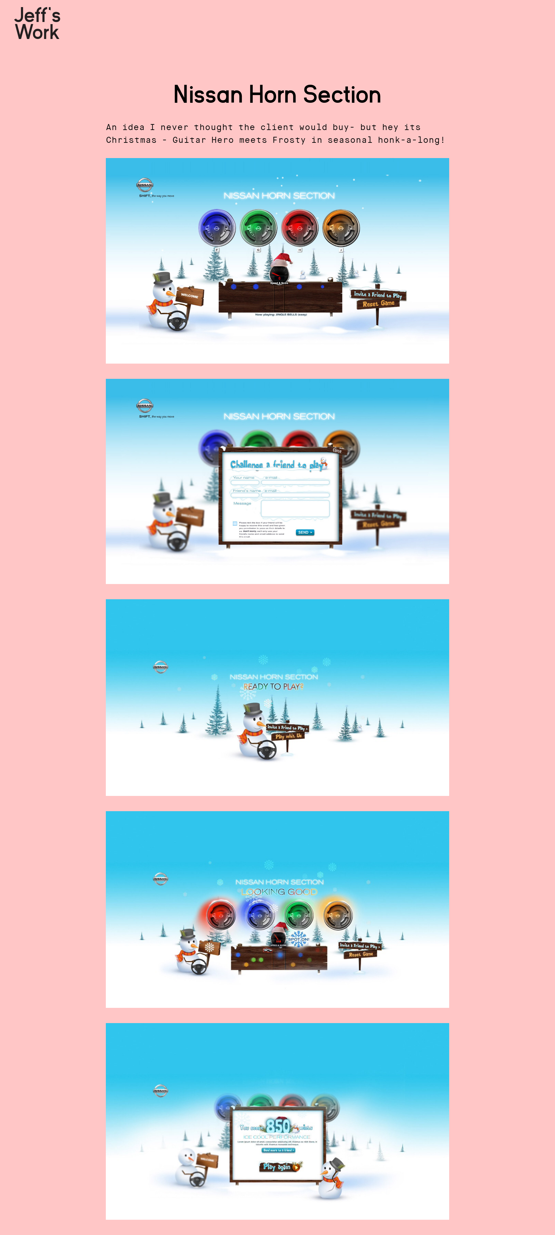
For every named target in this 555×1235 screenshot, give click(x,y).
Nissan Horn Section (277, 95)
